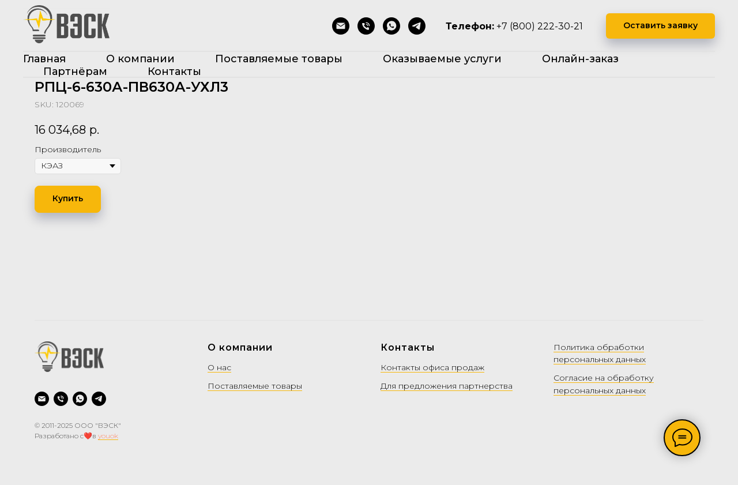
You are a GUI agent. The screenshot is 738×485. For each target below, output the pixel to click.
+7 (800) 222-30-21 (539, 26)
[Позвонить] (366, 26)
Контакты (174, 71)
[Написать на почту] (340, 26)
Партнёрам (75, 71)
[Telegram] (417, 26)
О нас (219, 367)
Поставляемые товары (278, 58)
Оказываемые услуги (442, 58)
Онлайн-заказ (580, 58)
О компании (140, 58)
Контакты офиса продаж (432, 367)
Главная (44, 58)
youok (108, 435)
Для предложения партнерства (447, 386)
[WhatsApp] (391, 26)
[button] (660, 26)
